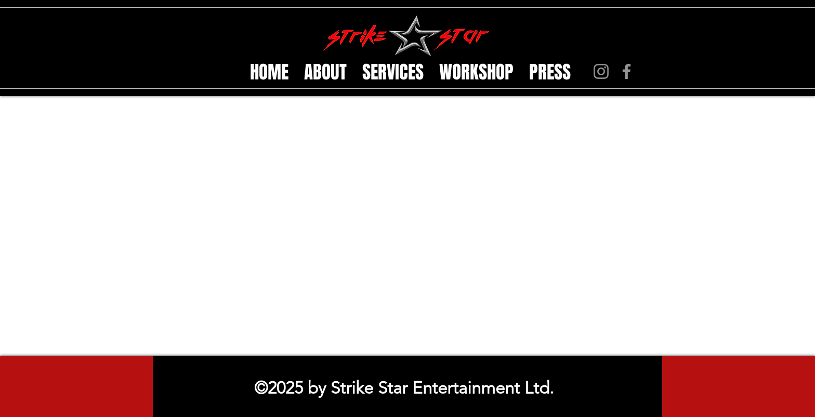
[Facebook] (626, 71)
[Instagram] (601, 71)
